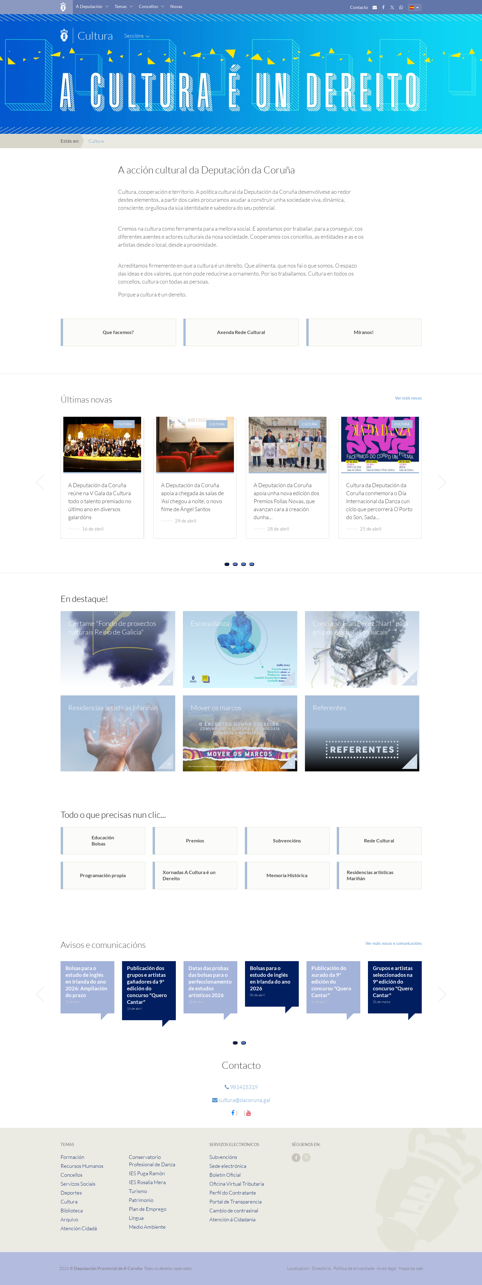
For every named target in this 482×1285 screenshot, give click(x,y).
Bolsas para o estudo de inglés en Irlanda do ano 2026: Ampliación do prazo (86, 981)
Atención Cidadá (79, 1228)
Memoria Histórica (287, 875)
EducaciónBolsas (103, 840)
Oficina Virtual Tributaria (236, 1183)
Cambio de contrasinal (233, 1210)
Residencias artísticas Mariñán (113, 707)
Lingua (136, 1218)
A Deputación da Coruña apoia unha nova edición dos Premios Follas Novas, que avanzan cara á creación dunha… (286, 501)
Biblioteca (72, 1210)
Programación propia (103, 875)
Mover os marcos (216, 707)
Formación (72, 1157)
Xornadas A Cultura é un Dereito (189, 875)
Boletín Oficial (225, 1175)
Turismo (138, 1191)
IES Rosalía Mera (147, 1182)
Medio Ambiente (147, 1226)
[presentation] (42, 482)
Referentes (329, 707)
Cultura (69, 1201)
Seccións (134, 35)
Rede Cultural (379, 840)
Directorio (321, 1268)
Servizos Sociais (78, 1183)
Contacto (359, 7)
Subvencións (287, 840)
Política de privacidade (354, 1268)
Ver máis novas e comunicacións (393, 943)
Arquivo (69, 1219)
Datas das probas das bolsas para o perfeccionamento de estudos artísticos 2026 (210, 981)
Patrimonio (141, 1200)
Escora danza (210, 623)
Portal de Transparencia (235, 1201)
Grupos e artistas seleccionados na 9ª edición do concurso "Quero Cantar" (393, 981)
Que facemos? (118, 332)
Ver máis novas (408, 398)
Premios (195, 840)
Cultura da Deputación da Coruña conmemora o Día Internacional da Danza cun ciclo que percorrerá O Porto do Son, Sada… (379, 501)
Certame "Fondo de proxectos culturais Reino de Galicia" (112, 627)
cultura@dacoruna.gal (241, 1099)
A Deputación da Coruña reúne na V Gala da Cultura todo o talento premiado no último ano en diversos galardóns (99, 501)
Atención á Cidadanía (232, 1219)
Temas (121, 6)
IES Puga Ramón (147, 1173)
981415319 (241, 1087)
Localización (298, 1268)
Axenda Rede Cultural (241, 332)
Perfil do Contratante (232, 1192)
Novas (176, 6)
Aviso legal (386, 1268)
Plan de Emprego (147, 1209)
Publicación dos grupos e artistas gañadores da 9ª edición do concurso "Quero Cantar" (147, 985)
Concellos (148, 6)
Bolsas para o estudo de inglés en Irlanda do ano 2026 (270, 978)
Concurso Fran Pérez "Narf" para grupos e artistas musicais (361, 627)
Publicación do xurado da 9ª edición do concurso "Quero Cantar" (331, 981)
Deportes (71, 1192)
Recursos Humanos (82, 1166)
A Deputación (89, 6)
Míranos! (364, 332)
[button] (226, 564)
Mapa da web (411, 1268)
